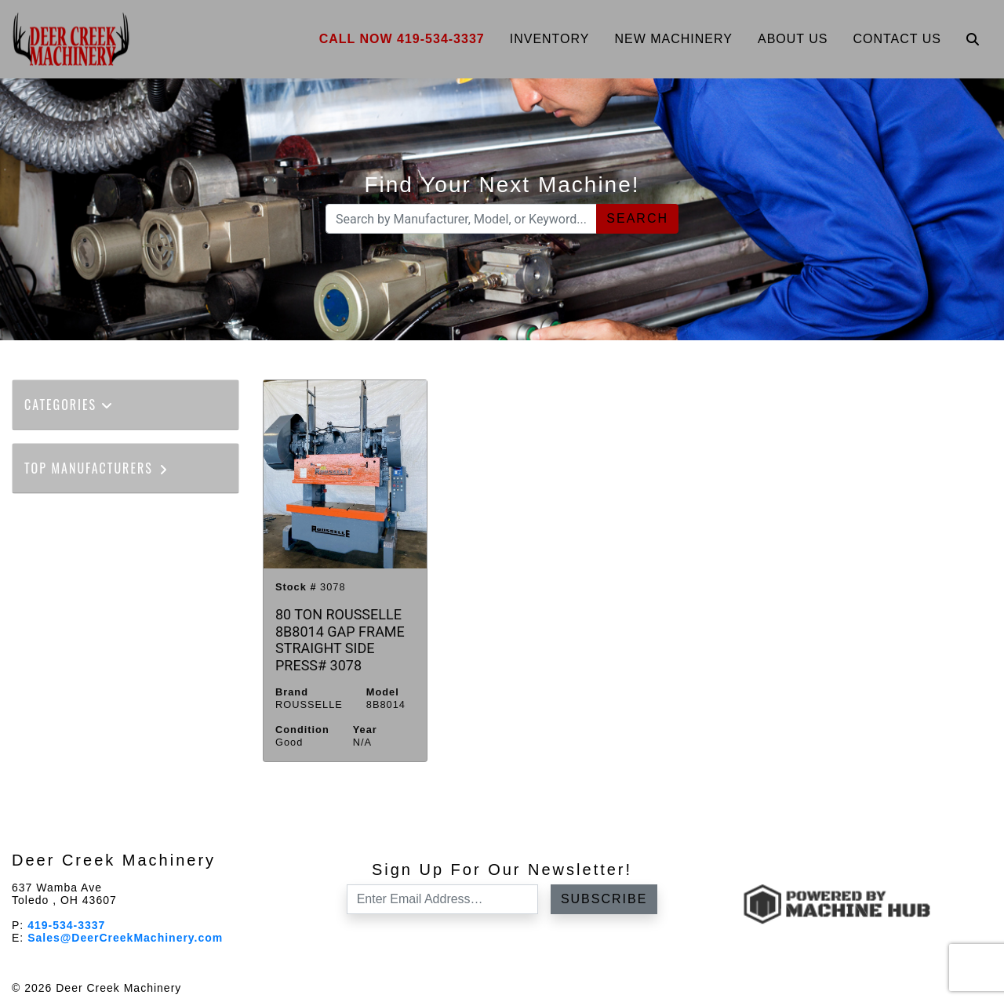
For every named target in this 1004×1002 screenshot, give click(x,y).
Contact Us (897, 38)
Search (637, 218)
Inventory (550, 38)
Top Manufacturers (96, 468)
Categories (69, 404)
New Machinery (673, 38)
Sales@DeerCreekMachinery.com (125, 937)
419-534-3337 (66, 925)
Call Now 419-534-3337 (402, 38)
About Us (793, 38)
